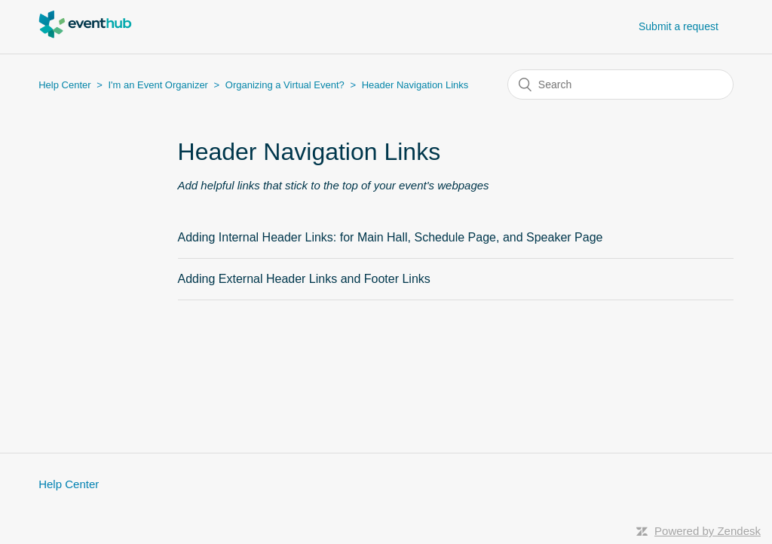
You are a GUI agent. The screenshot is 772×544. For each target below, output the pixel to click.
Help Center (64, 85)
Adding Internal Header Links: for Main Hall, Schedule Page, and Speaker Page (390, 237)
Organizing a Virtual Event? (285, 85)
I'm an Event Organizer (158, 85)
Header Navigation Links (415, 85)
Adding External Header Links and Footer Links (304, 278)
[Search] (620, 84)
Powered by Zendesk (707, 530)
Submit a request (678, 26)
